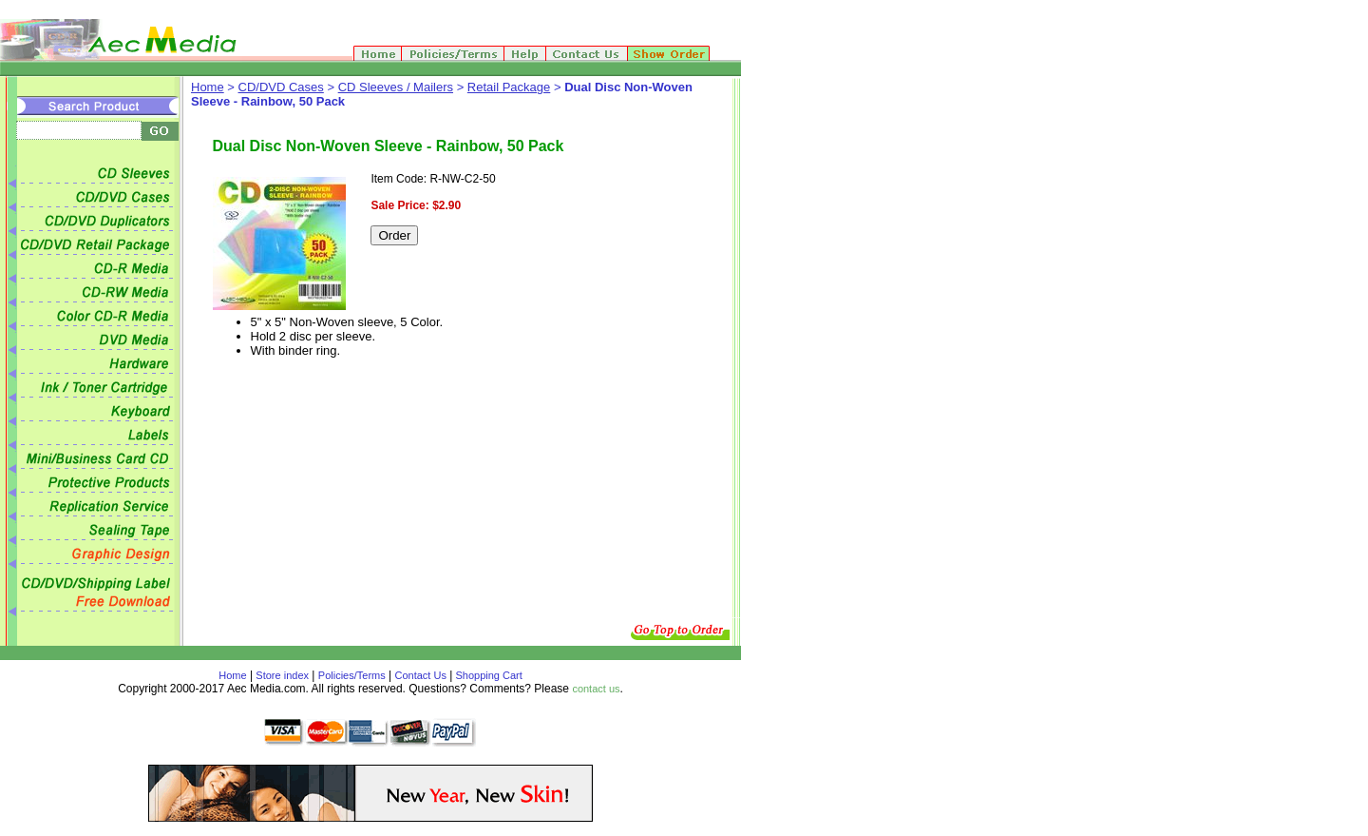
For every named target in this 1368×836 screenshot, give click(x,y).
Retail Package (508, 87)
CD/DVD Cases (281, 87)
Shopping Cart (487, 675)
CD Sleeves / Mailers (395, 87)
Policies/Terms (352, 675)
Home (207, 87)
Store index (282, 675)
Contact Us (420, 675)
